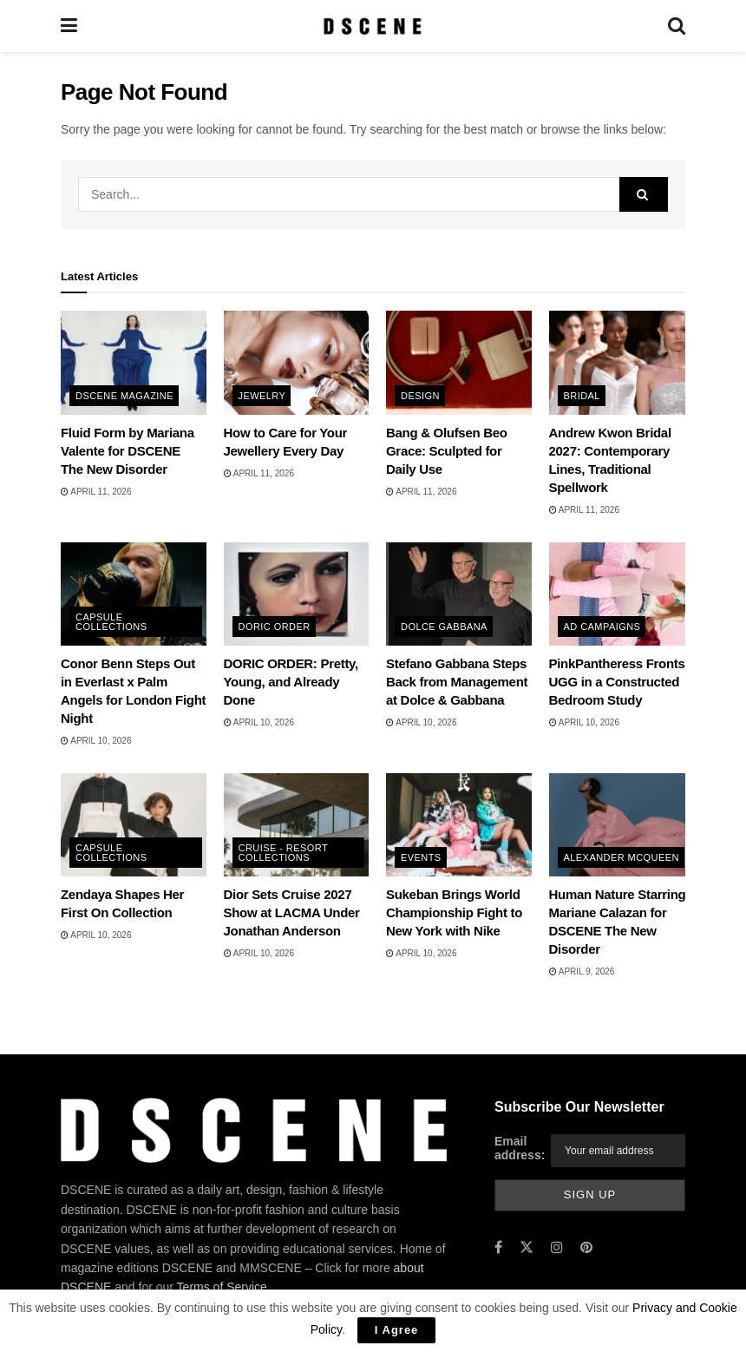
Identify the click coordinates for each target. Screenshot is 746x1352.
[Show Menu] (69, 26)
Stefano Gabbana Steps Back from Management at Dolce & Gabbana (456, 681)
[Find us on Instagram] (557, 1247)
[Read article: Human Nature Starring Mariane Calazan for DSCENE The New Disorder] (622, 825)
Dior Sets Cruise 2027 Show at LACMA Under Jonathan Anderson (292, 912)
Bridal (582, 396)
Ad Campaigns (602, 626)
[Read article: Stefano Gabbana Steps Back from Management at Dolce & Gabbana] (459, 594)
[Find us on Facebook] (498, 1247)
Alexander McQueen (621, 857)
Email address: (519, 1148)
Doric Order (275, 626)
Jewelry (262, 396)
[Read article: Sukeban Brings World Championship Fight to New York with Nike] (459, 825)
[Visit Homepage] (372, 26)
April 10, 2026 (96, 740)
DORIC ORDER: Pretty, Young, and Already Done (291, 681)
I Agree (397, 1329)
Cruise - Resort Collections (284, 853)
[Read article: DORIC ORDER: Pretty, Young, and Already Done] (297, 594)
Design (420, 396)
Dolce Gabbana (444, 626)
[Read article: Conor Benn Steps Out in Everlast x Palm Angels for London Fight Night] (133, 594)
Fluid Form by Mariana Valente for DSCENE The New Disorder (127, 450)
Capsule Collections (111, 622)
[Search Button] (676, 26)
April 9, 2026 (582, 971)
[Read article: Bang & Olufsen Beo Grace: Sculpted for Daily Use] (459, 363)
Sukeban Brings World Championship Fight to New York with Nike (454, 912)
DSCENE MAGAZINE (124, 396)
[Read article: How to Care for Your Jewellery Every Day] (297, 363)
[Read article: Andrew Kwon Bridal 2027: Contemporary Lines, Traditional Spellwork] (622, 363)
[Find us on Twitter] (526, 1247)
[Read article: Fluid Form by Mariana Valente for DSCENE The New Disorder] (133, 363)
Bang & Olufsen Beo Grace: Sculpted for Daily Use (446, 450)
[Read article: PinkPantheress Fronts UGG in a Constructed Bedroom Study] (622, 594)
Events (421, 857)
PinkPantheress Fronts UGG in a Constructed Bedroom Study (617, 681)
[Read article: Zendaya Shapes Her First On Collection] (133, 825)
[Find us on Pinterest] (586, 1247)
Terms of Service (222, 1287)
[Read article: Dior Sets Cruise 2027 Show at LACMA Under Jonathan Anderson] (297, 825)
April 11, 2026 (96, 491)
